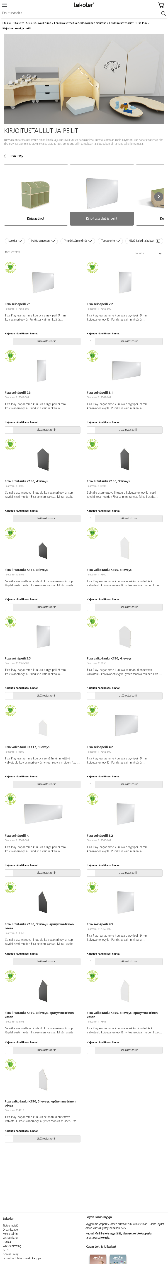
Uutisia (7, 1242)
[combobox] (84, 13)
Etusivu (7, 23)
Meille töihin (10, 1234)
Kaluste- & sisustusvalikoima (33, 23)
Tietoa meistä (10, 1225)
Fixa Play (141, 23)
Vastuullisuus (10, 1238)
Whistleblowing (12, 1246)
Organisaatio (10, 1230)
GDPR (6, 1250)
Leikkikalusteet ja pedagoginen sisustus (80, 23)
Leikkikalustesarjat (121, 23)
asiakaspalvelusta (99, 1238)
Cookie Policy (10, 1254)
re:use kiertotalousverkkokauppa (22, 1258)
